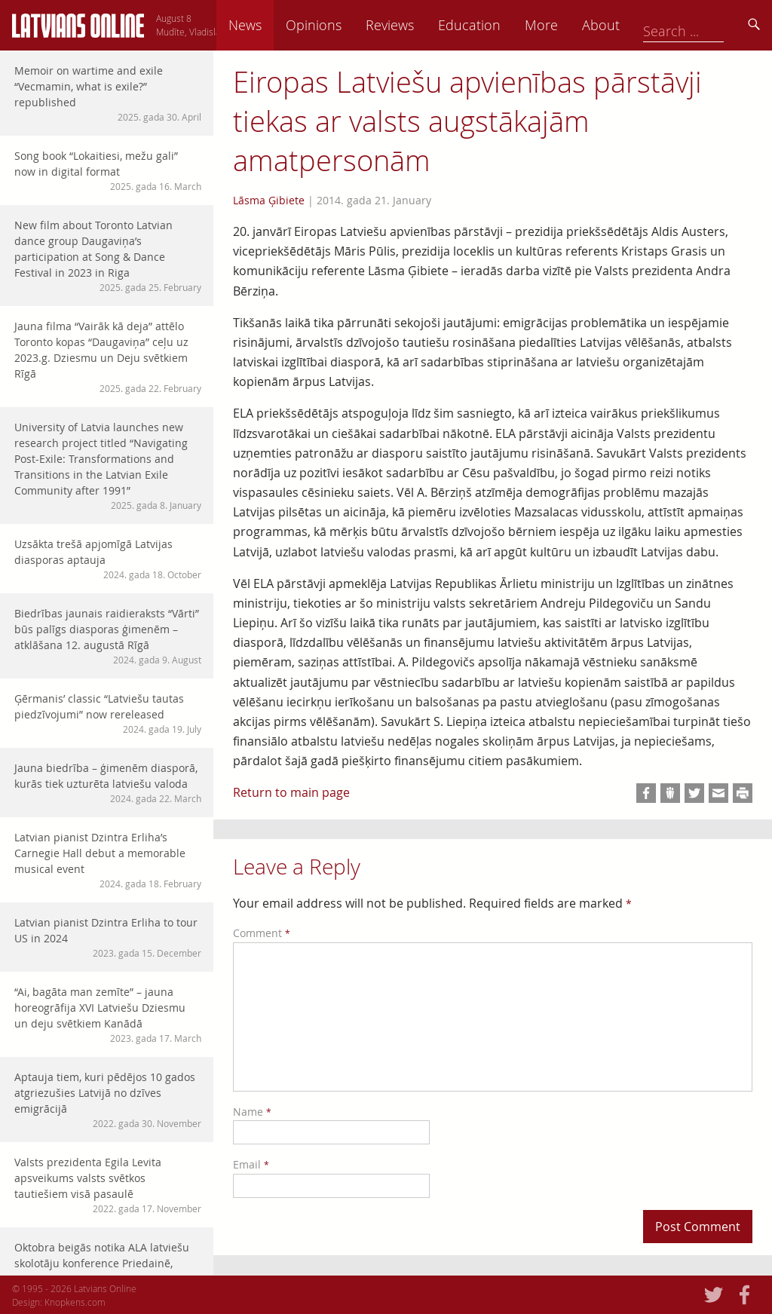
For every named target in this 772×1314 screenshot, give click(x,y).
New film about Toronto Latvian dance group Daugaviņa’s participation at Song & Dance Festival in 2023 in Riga (107, 256)
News (349, 25)
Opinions (418, 25)
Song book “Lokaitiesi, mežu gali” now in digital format (107, 171)
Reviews (494, 25)
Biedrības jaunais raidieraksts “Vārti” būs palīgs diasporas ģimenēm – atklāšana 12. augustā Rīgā (107, 636)
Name (252, 1111)
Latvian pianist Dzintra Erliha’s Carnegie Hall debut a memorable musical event (107, 860)
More (645, 25)
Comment (261, 933)
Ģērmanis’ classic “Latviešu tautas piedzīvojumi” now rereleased (107, 713)
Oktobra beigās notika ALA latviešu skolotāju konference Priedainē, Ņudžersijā (107, 1270)
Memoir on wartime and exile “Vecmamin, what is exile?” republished (107, 93)
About (705, 25)
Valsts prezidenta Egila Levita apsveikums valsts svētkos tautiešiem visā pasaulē (107, 1185)
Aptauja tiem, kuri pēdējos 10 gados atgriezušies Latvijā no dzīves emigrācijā (107, 1100)
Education (573, 25)
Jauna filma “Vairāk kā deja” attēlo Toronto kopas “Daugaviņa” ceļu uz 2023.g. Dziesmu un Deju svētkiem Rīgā (107, 357)
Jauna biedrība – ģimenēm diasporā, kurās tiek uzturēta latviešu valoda (107, 783)
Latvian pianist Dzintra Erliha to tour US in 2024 (107, 937)
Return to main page (291, 792)
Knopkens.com (75, 1302)
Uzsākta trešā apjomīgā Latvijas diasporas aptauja (107, 559)
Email (251, 1164)
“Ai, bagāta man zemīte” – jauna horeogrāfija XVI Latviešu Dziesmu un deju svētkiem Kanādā (107, 1015)
